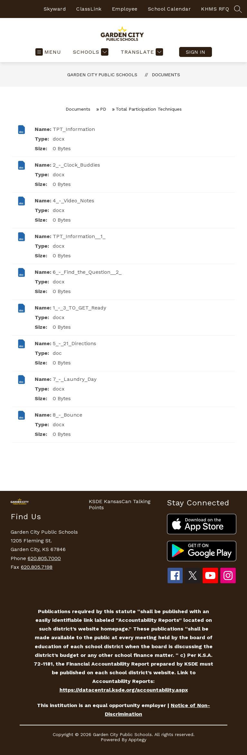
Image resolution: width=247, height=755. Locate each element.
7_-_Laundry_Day (74, 379)
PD (103, 109)
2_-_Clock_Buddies (76, 165)
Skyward (55, 9)
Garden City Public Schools (102, 74)
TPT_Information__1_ (79, 236)
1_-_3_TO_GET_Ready (79, 308)
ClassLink (89, 9)
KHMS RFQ (215, 9)
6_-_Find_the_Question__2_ (87, 272)
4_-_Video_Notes (73, 201)
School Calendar (169, 9)
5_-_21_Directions (74, 343)
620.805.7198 (36, 567)
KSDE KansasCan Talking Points (120, 504)
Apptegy (137, 739)
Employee (125, 9)
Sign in (195, 52)
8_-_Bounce (67, 415)
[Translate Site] (141, 52)
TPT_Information (74, 129)
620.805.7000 (44, 558)
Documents (166, 74)
